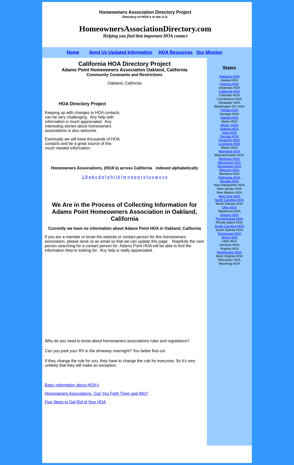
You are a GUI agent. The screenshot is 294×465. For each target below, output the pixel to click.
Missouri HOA (229, 170)
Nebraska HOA (229, 177)
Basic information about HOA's (72, 385)
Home (73, 52)
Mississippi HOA (229, 166)
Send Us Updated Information (120, 52)
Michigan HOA (229, 159)
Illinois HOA (229, 125)
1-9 (85, 177)
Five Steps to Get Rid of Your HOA (75, 402)
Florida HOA (229, 110)
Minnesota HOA (229, 162)
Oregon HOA (229, 215)
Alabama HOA (229, 76)
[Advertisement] (162, 126)
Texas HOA (229, 237)
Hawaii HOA (229, 117)
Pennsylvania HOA (229, 219)
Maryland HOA (229, 151)
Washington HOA (229, 252)
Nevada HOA (229, 181)
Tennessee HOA (229, 233)
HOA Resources (175, 52)
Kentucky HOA (229, 140)
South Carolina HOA (229, 226)
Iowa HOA (229, 132)
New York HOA (229, 196)
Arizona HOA (229, 84)
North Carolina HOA (229, 200)
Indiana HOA (229, 129)
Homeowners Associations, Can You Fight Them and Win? (96, 393)
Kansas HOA (229, 136)
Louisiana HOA (229, 144)
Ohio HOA (229, 207)
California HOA (229, 91)
